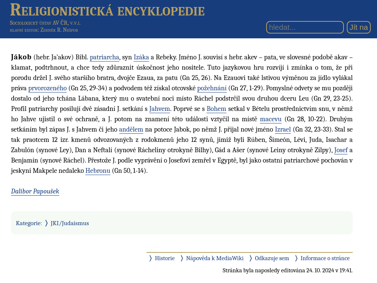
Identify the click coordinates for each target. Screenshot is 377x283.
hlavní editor (24, 30)
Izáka (141, 57)
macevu (271, 119)
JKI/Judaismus (70, 223)
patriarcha (104, 57)
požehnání (212, 88)
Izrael (283, 129)
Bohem (216, 109)
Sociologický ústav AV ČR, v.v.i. (45, 22)
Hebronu (97, 171)
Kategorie (28, 223)
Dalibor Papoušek (35, 191)
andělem (131, 129)
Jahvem (159, 109)
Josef (341, 150)
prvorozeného (47, 88)
